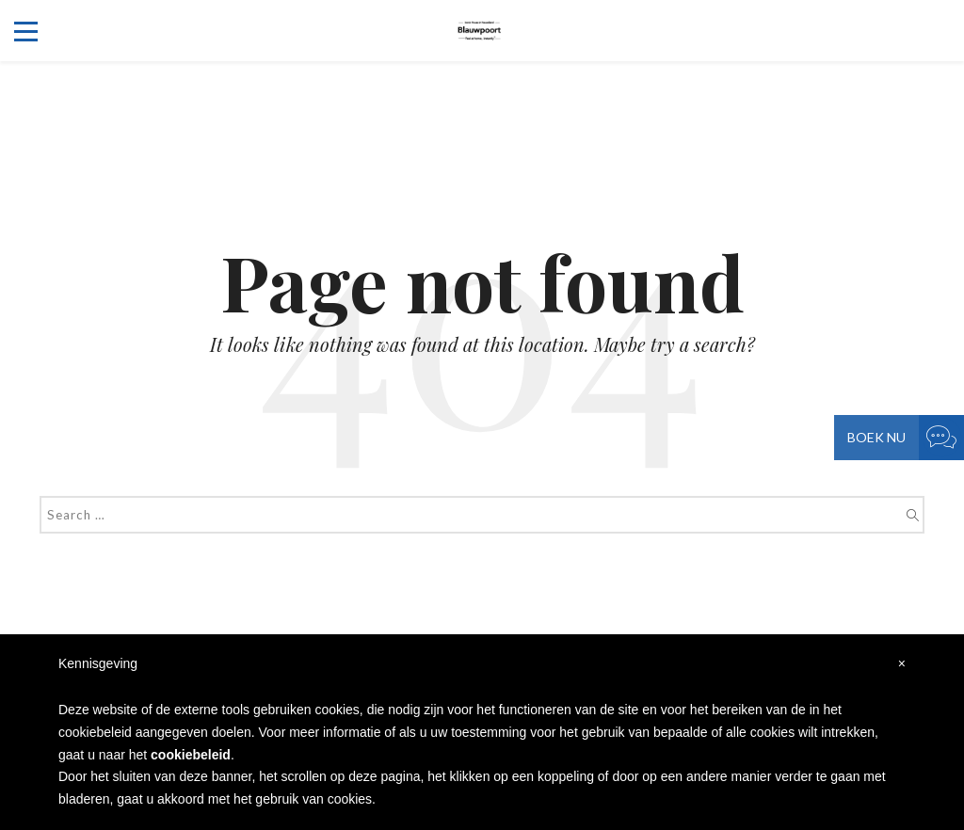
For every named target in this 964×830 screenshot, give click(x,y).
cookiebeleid (191, 754)
